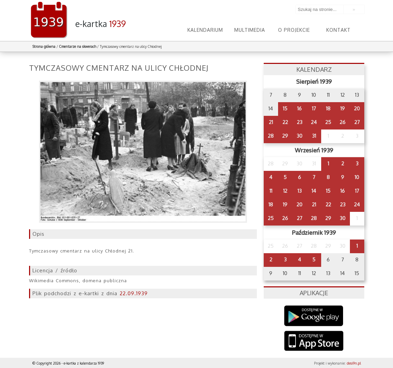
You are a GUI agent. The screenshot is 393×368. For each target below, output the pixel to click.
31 (314, 136)
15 (285, 108)
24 (314, 122)
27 (357, 122)
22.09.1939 (134, 293)
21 (271, 122)
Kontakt (338, 30)
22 (285, 122)
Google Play (314, 316)
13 (300, 191)
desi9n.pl (354, 363)
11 (271, 191)
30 (299, 136)
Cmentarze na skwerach (77, 46)
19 (342, 108)
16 (299, 108)
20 (357, 108)
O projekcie (294, 30)
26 (342, 122)
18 (328, 108)
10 (357, 177)
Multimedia (249, 30)
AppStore (314, 341)
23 (299, 122)
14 (314, 191)
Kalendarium (205, 30)
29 (285, 136)
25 (328, 122)
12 (285, 191)
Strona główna (43, 46)
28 (271, 136)
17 (314, 108)
